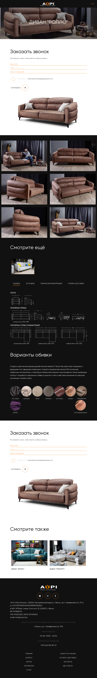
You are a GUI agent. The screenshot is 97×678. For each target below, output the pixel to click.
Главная (29, 653)
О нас (29, 670)
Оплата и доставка (68, 658)
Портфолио (29, 666)
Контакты (68, 662)
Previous (8, 555)
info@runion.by (21, 617)
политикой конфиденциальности (40, 79)
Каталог (29, 658)
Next (89, 555)
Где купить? (68, 666)
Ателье (29, 662)
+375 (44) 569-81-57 (48, 645)
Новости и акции (68, 653)
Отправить (19, 88)
